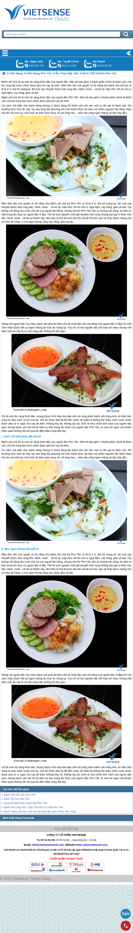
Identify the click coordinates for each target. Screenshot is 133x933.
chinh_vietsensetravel (59, 65)
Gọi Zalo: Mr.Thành (88, 64)
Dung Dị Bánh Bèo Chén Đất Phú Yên (25, 803)
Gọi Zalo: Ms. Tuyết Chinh (53, 64)
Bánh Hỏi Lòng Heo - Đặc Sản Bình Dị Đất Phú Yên (33, 807)
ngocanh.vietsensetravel (26, 65)
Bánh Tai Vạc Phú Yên (16, 798)
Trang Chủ (46, 12)
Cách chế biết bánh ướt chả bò (22, 436)
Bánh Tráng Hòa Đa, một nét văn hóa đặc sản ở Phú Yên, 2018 (40, 811)
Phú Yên (73, 97)
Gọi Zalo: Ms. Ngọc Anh (20, 64)
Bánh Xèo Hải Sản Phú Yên (20, 794)
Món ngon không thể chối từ (21, 548)
